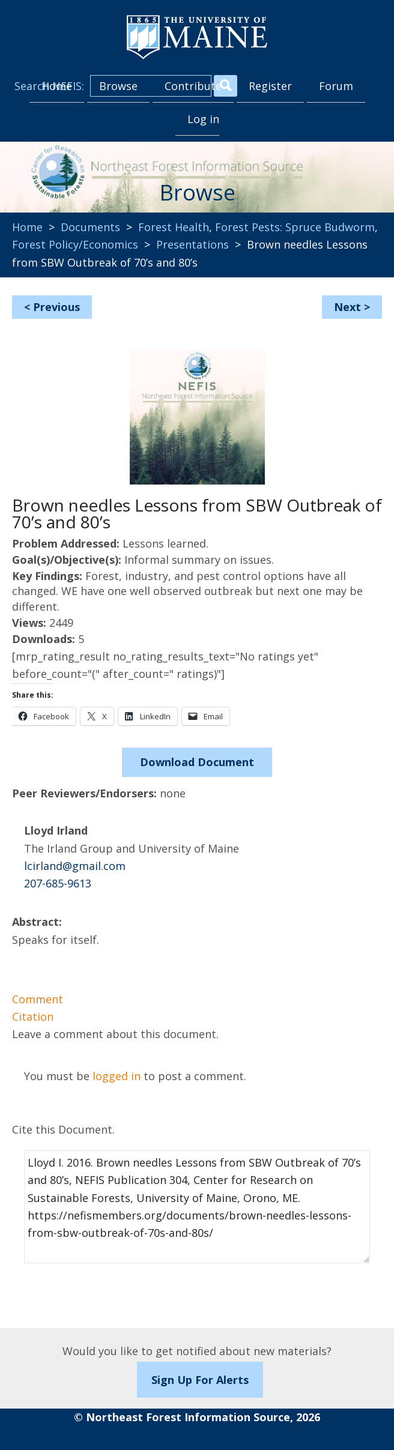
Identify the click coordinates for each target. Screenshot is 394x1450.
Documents (90, 227)
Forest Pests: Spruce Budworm (295, 227)
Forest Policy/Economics (75, 244)
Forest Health (173, 227)
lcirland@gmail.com (75, 866)
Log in (203, 119)
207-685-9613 (57, 883)
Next (347, 307)
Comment (37, 999)
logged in (116, 1076)
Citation (32, 1016)
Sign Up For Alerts (200, 1380)
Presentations (192, 244)
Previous (56, 307)
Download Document (197, 762)
